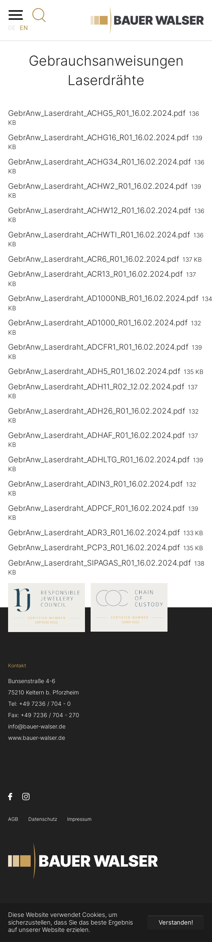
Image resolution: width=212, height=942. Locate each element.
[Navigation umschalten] (15, 15)
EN (24, 28)
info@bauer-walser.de (37, 726)
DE (12, 28)
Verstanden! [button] (176, 922)
